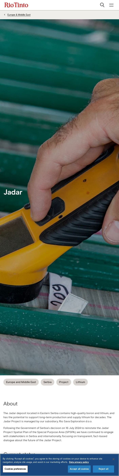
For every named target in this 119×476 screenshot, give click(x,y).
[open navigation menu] (111, 5)
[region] (59, 465)
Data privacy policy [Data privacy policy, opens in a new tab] (79, 462)
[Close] (113, 459)
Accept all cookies (79, 469)
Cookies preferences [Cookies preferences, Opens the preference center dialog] (15, 469)
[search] (102, 5)
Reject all (103, 469)
